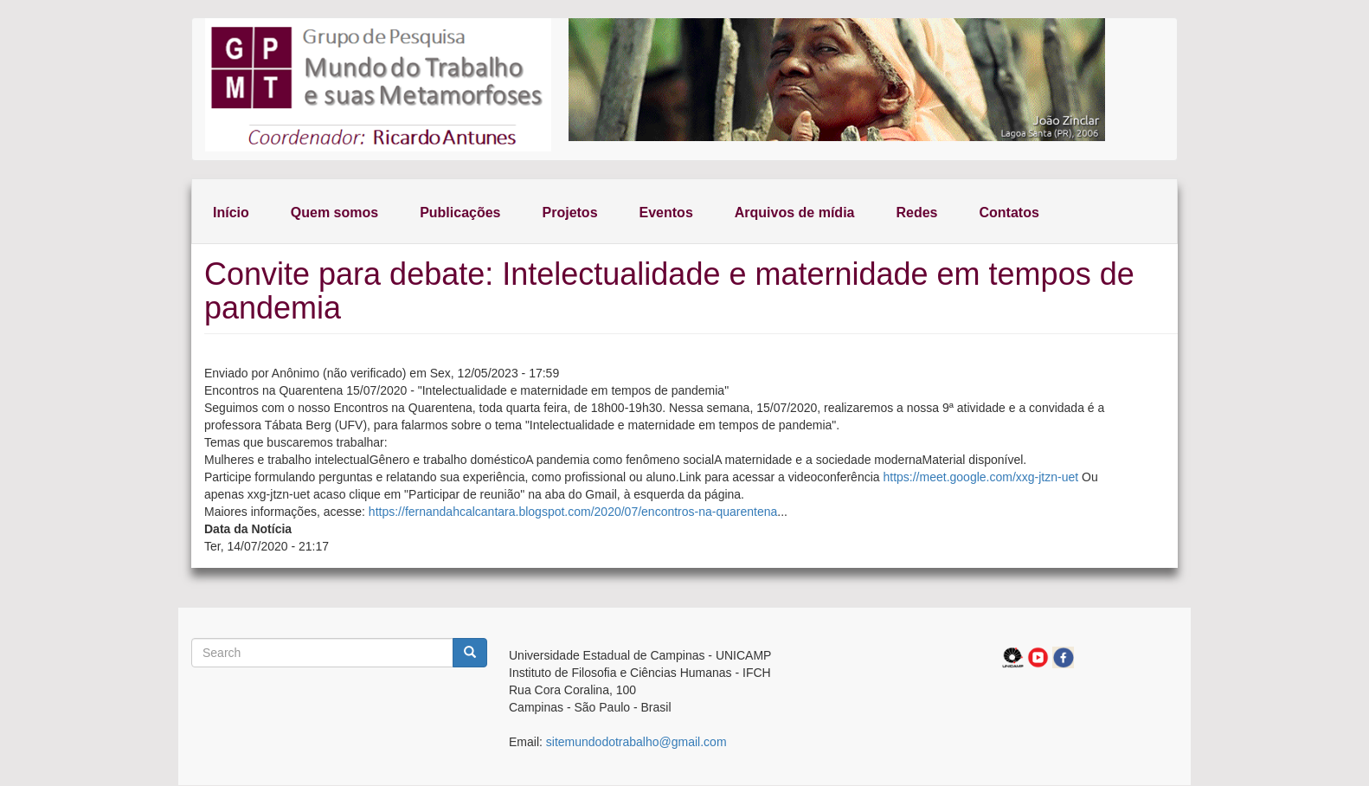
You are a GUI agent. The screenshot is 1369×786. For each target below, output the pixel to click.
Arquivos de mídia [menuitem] (795, 212)
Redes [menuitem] (916, 212)
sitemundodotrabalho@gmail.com (636, 742)
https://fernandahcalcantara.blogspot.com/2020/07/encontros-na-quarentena (573, 512)
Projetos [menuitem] (570, 212)
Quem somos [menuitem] (334, 212)
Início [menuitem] (231, 212)
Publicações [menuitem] (460, 212)
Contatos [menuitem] (1009, 212)
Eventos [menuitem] (666, 212)
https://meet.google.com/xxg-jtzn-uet (980, 477)
